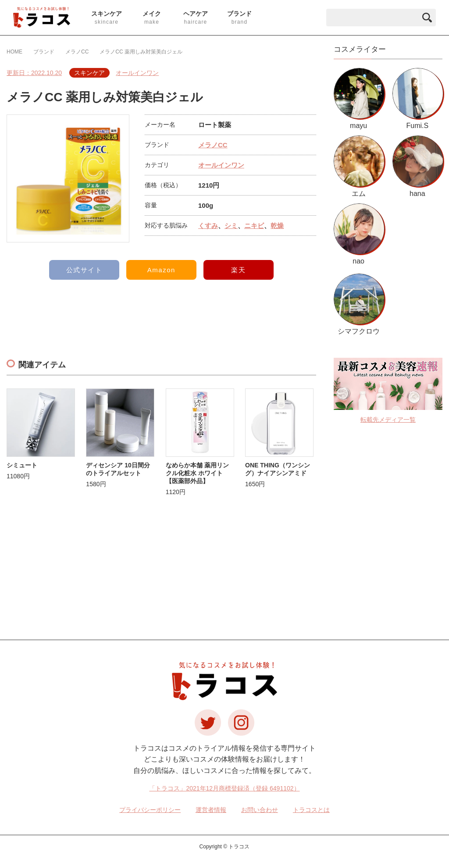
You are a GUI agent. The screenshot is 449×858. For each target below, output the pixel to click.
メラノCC (213, 145)
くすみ (208, 225)
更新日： (34, 72)
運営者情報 (211, 809)
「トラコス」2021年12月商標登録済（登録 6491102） (224, 788)
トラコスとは (311, 809)
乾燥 (277, 225)
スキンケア (89, 72)
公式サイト (84, 270)
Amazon (161, 270)
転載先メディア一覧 (388, 419)
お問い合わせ (259, 809)
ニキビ (254, 225)
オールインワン (137, 73)
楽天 (238, 270)
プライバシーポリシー (150, 809)
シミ (231, 225)
